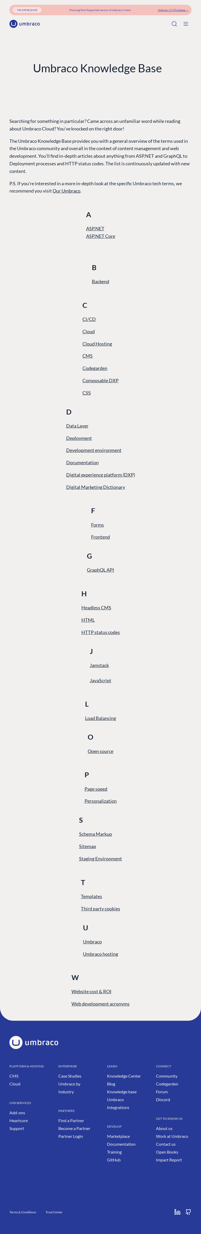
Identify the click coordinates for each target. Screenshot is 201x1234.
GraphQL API (100, 570)
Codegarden (94, 368)
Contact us (166, 1144)
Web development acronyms (100, 1004)
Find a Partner (71, 1120)
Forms (97, 525)
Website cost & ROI (91, 991)
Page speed (96, 789)
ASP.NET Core (100, 236)
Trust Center (54, 1212)
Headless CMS (96, 607)
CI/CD (89, 319)
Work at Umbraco (172, 1136)
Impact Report (169, 1159)
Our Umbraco (66, 191)
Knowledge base (122, 1091)
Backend (100, 281)
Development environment (93, 450)
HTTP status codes (100, 632)
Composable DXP (100, 380)
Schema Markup (95, 834)
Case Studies (69, 1075)
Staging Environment (100, 858)
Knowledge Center (124, 1075)
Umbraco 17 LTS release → (173, 10)
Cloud (88, 331)
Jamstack (99, 665)
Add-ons (17, 1112)
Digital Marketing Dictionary (95, 487)
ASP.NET (95, 228)
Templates (91, 896)
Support (16, 1128)
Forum (162, 1091)
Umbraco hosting (100, 954)
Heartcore (18, 1120)
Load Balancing (100, 718)
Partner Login (70, 1136)
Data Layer (77, 426)
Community (166, 1075)
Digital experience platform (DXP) (100, 475)
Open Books (167, 1151)
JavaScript (100, 680)
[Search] (174, 24)
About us (164, 1128)
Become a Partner (74, 1128)
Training (114, 1151)
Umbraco (92, 941)
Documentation (82, 462)
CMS (87, 356)
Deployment (79, 438)
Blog (111, 1083)
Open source (100, 751)
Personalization (101, 801)
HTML (88, 620)
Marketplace (118, 1136)
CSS (86, 393)
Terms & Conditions (22, 1212)
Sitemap (87, 846)
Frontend (100, 537)
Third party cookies (100, 908)
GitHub (114, 1159)
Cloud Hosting (97, 344)
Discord (163, 1099)
